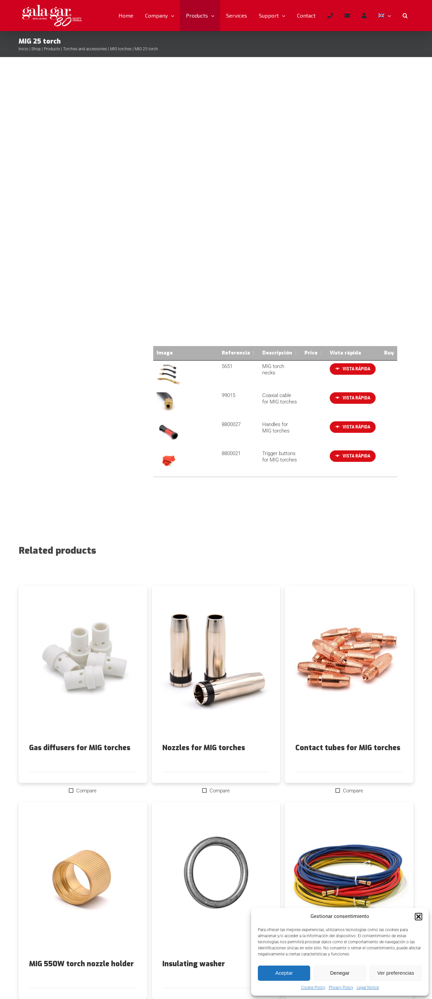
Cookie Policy (313, 987)
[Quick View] (345, 369)
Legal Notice (368, 987)
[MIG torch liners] (349, 881)
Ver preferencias (395, 973)
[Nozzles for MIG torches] (216, 665)
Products (52, 49)
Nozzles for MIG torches (203, 747)
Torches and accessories (85, 49)
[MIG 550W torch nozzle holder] (83, 881)
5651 (192, 366)
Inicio (23, 49)
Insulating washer (193, 964)
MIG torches (121, 49)
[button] (418, 916)
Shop (36, 49)
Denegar (340, 973)
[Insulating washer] (216, 881)
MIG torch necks (245, 366)
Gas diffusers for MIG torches (79, 747)
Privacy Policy (341, 987)
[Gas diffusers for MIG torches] (83, 665)
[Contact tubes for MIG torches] (349, 665)
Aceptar (284, 973)
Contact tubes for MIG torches (347, 747)
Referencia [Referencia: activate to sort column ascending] (201, 352)
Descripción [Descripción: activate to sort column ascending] (242, 352)
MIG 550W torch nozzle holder (81, 964)
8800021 (196, 453)
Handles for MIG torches (254, 424)
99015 (193, 395)
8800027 (196, 424)
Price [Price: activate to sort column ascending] (303, 352)
